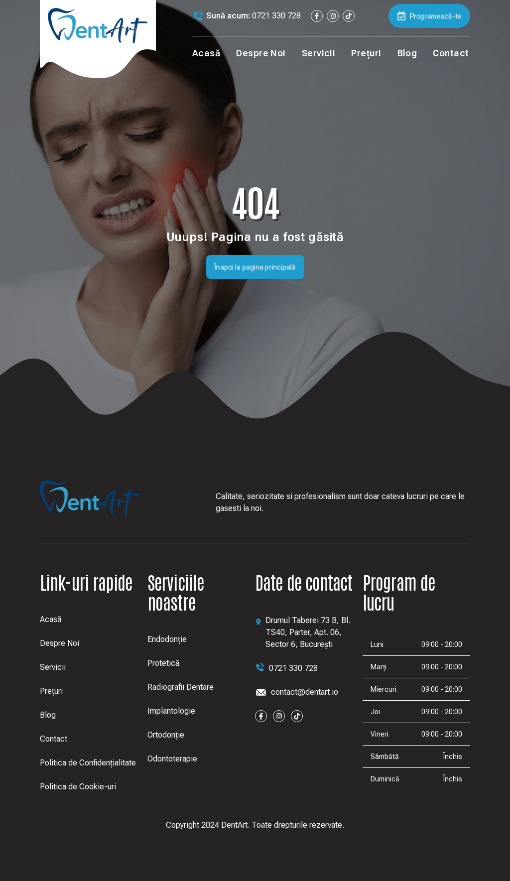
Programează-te (429, 15)
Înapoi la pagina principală (255, 267)
